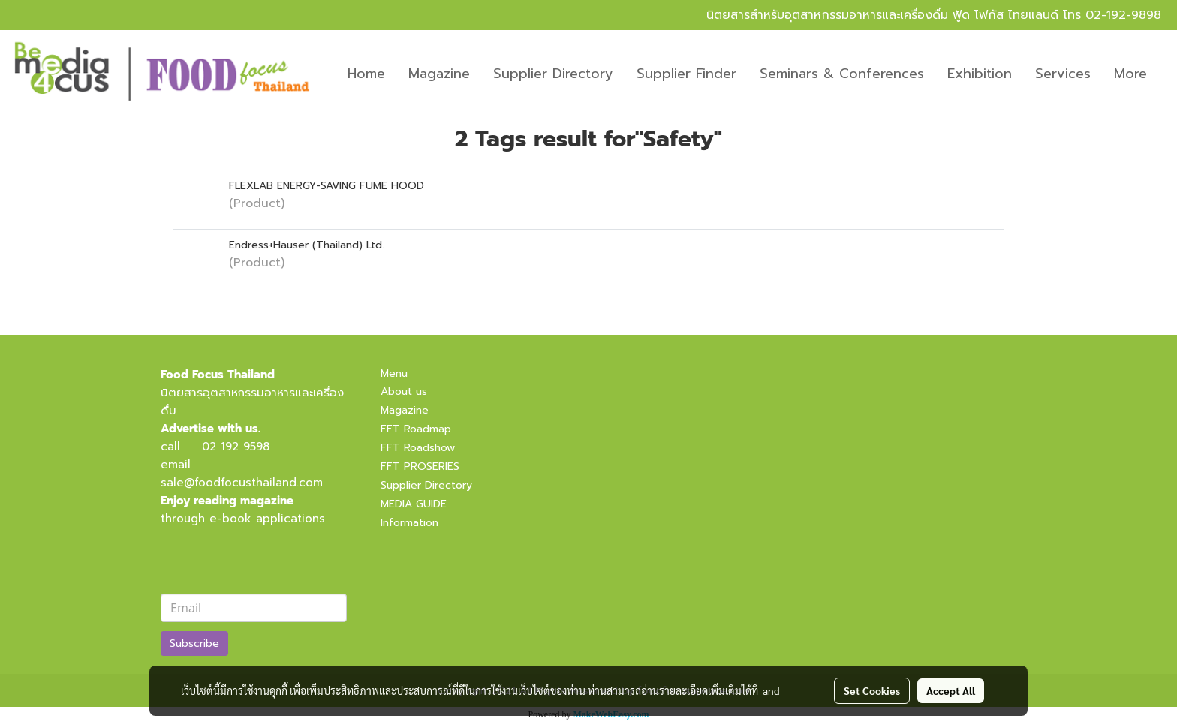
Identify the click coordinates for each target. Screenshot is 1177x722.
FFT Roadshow (418, 448)
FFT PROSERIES (420, 466)
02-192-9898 (1123, 15)
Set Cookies (872, 690)
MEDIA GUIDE (414, 504)
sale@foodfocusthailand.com (242, 482)
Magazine (439, 73)
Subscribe (194, 643)
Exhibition (979, 73)
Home (366, 73)
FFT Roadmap (416, 429)
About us (404, 391)
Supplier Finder (686, 73)
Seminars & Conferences (842, 73)
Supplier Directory (553, 73)
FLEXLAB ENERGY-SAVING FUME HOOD (326, 186)
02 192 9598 (235, 446)
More (1130, 73)
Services (1063, 73)
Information (409, 523)
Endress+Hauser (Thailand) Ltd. (306, 245)
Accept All (950, 690)
